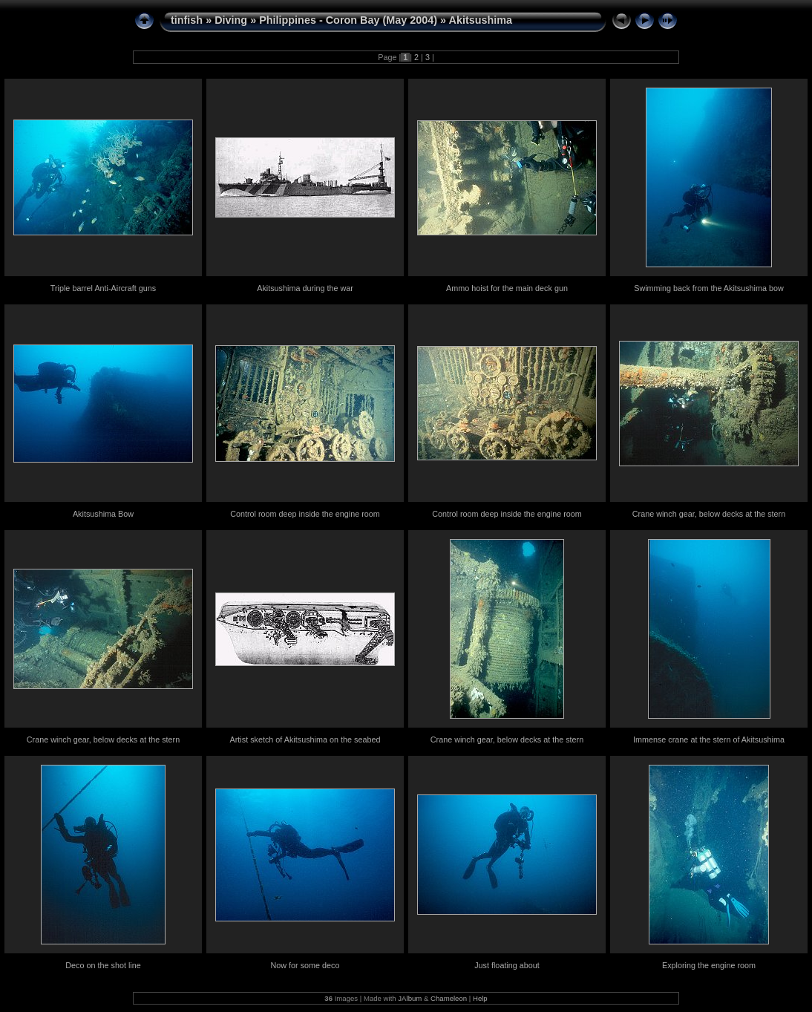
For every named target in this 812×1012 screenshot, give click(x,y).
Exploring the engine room (709, 965)
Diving (231, 20)
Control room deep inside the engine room (305, 513)
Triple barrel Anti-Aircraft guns (103, 288)
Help (480, 998)
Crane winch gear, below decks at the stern (708, 513)
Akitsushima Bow (103, 513)
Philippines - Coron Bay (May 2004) (348, 20)
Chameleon (448, 998)
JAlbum (410, 998)
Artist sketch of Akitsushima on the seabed (305, 739)
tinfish (187, 20)
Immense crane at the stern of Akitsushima (709, 739)
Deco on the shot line (102, 965)
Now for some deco (304, 965)
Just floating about (507, 965)
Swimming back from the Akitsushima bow (709, 288)
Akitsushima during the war (305, 288)
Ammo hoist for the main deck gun (507, 288)
